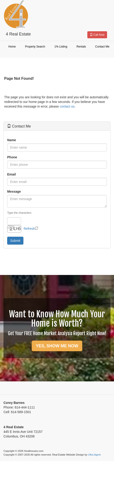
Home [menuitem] (12, 46)
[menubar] (57, 47)
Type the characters (19, 212)
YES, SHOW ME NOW (57, 346)
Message (14, 191)
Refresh (29, 228)
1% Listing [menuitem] (60, 46)
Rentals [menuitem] (81, 46)
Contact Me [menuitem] (102, 46)
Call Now (97, 34)
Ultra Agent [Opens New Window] (94, 454)
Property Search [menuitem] (35, 46)
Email (11, 174)
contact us (67, 106)
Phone (12, 157)
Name (11, 140)
